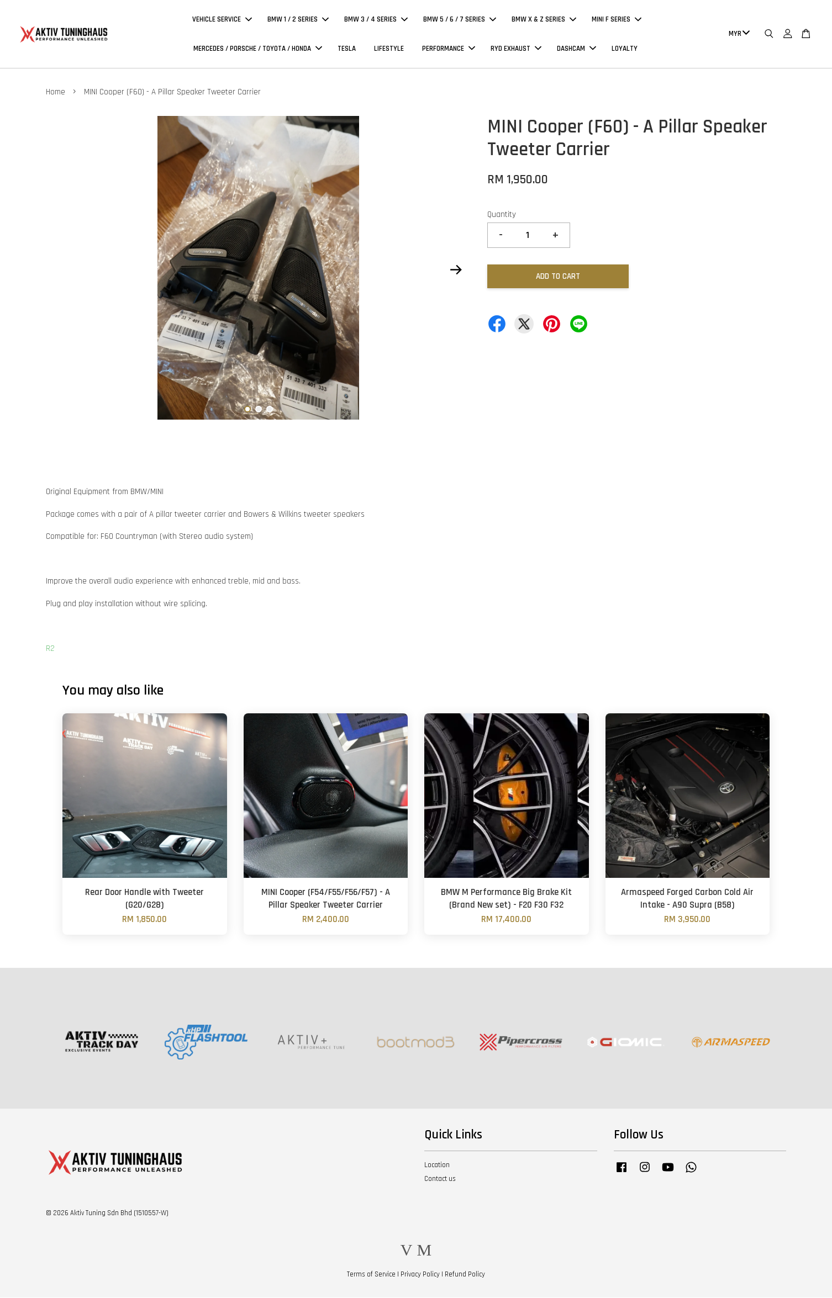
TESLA (347, 48)
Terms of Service (371, 1274)
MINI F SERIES (616, 19)
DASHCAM (576, 48)
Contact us (440, 1179)
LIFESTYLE (389, 48)
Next (456, 270)
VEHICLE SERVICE (222, 19)
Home (55, 92)
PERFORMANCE (448, 48)
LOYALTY (625, 48)
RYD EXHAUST (516, 48)
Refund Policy (465, 1274)
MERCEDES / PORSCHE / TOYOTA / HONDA (257, 48)
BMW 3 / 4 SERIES (376, 19)
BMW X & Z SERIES (544, 19)
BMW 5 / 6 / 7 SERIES (459, 19)
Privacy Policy (420, 1274)
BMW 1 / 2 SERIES (298, 19)
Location (437, 1165)
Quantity (501, 215)
